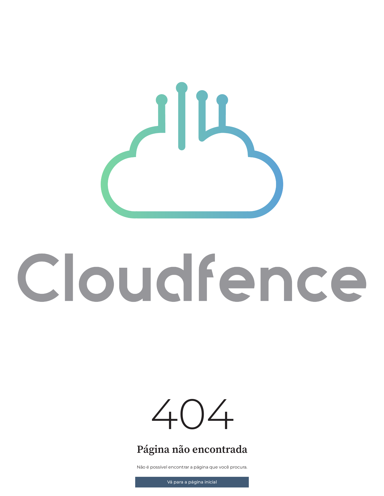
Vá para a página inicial (192, 482)
